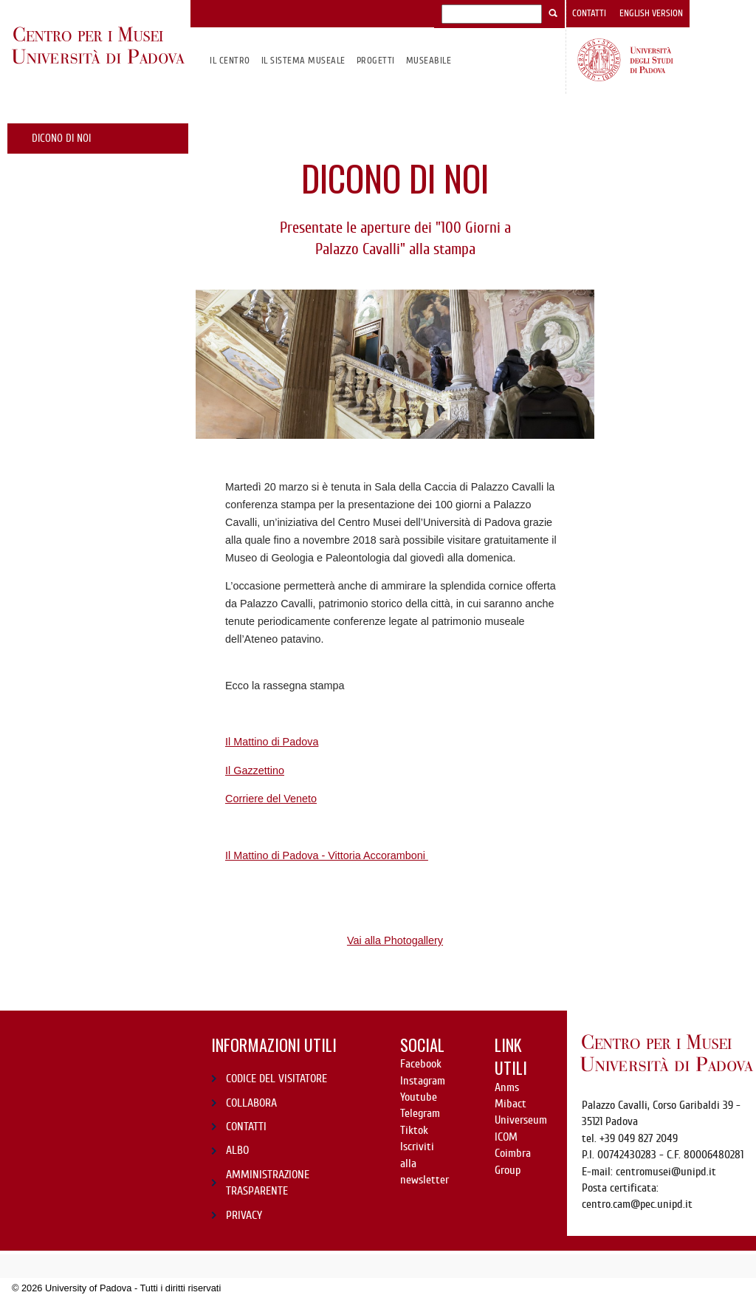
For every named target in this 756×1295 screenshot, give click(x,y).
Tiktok (414, 1130)
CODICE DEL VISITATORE (276, 1078)
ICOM (506, 1137)
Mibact (510, 1103)
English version (651, 13)
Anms (507, 1087)
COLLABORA (251, 1103)
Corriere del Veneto (271, 798)
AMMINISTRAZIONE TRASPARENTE (267, 1182)
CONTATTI (246, 1126)
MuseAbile (428, 60)
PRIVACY (244, 1215)
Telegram (420, 1113)
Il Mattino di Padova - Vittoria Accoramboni (326, 855)
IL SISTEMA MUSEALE (303, 60)
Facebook (420, 1063)
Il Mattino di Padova (271, 742)
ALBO (237, 1150)
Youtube (418, 1097)
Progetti (376, 60)
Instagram (422, 1080)
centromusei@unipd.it (666, 1171)
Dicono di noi (61, 138)
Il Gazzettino (254, 770)
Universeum (521, 1120)
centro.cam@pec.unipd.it (637, 1204)
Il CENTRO (230, 60)
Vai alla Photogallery (395, 940)
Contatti (589, 13)
